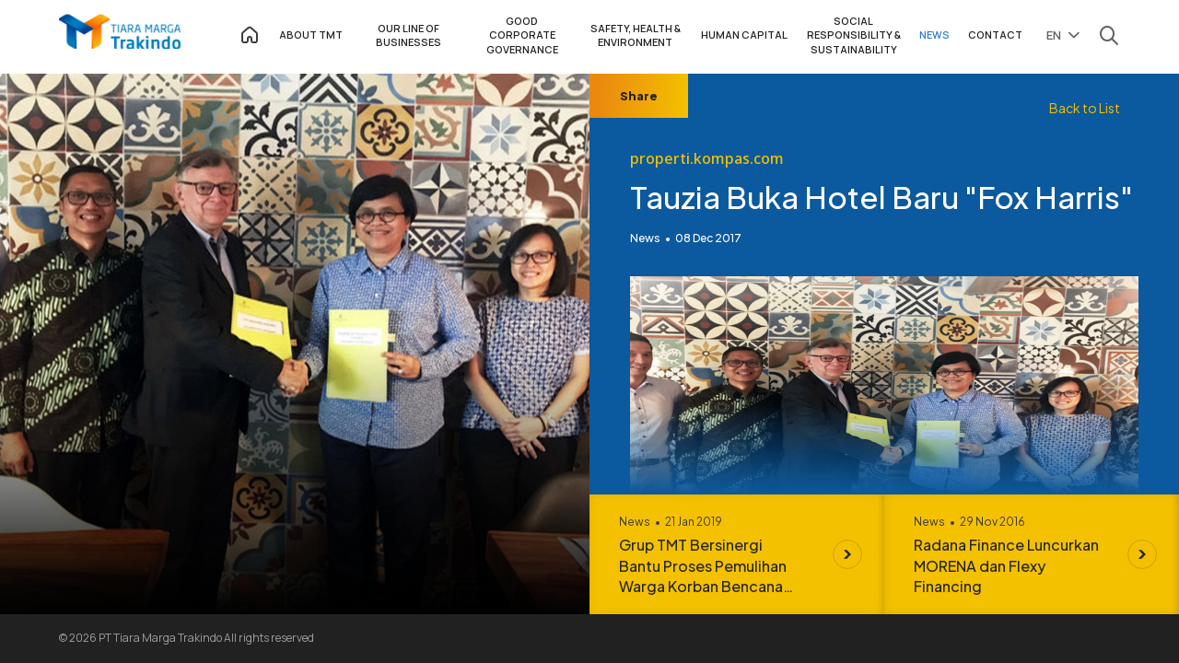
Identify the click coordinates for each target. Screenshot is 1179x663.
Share (639, 95)
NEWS (934, 34)
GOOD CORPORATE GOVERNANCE (522, 35)
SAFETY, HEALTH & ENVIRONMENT (635, 35)
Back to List (1084, 107)
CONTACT (995, 34)
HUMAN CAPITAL (744, 34)
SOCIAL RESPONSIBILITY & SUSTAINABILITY (854, 35)
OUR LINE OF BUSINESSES (408, 35)
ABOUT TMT (311, 34)
